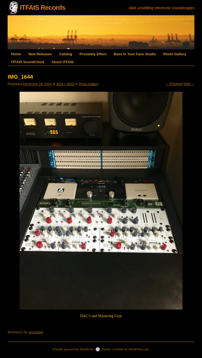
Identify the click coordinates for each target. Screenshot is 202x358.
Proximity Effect (93, 54)
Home (16, 54)
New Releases (40, 54)
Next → (189, 84)
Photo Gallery (174, 54)
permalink (36, 332)
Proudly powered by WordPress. (73, 349)
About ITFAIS (63, 62)
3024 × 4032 (65, 84)
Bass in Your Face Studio (135, 54)
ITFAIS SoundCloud (27, 62)
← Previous (174, 84)
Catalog (65, 54)
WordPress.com (138, 349)
